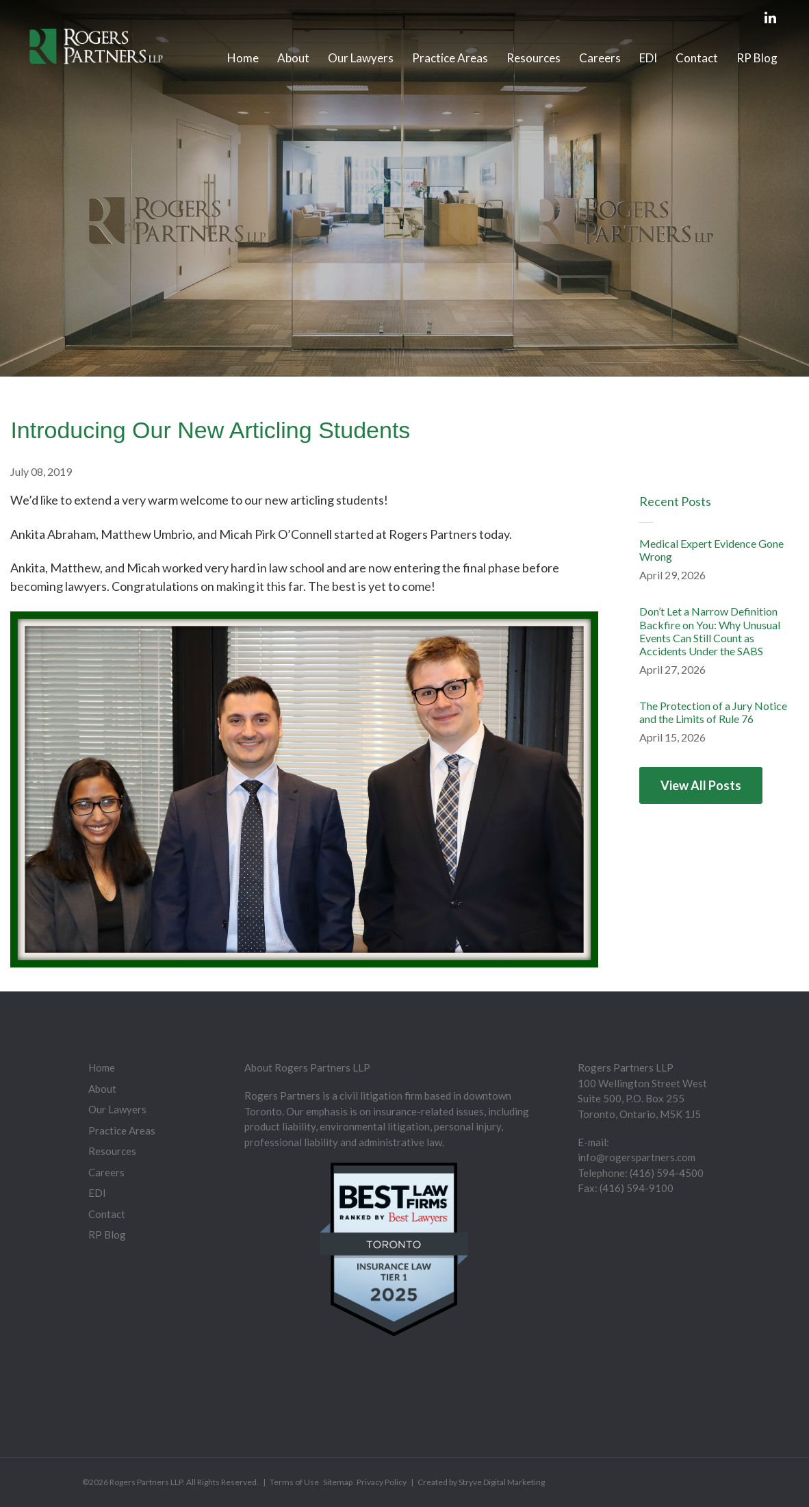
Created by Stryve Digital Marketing (481, 1482)
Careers (600, 58)
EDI (648, 58)
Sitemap (337, 1482)
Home (243, 58)
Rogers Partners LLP (146, 1482)
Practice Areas (450, 58)
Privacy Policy (382, 1482)
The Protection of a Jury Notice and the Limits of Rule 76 (713, 712)
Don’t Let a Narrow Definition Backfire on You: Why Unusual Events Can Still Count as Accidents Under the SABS (709, 631)
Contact (697, 58)
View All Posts (700, 785)
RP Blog (757, 58)
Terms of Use (294, 1482)
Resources (533, 58)
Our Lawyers (361, 58)
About (293, 58)
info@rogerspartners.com (636, 1157)
